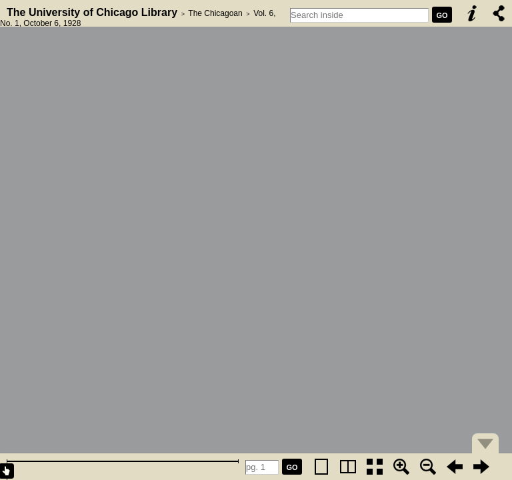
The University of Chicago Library (92, 12)
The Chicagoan (215, 13)
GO (441, 15)
